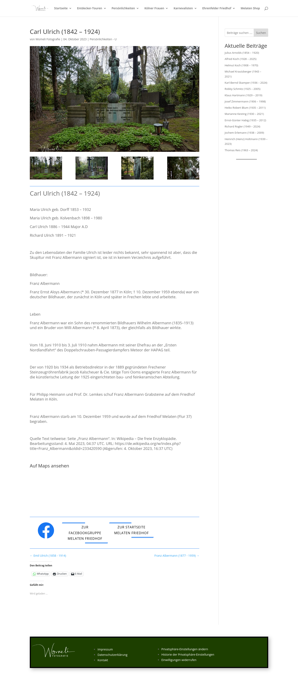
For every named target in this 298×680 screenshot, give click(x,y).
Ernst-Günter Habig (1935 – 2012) (245, 120)
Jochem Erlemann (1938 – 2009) (244, 132)
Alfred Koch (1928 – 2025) (241, 59)
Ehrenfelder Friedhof (216, 8)
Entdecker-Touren (89, 8)
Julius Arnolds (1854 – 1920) (242, 53)
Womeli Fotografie (48, 39)
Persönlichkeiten (123, 8)
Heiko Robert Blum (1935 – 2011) (245, 107)
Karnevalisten (183, 8)
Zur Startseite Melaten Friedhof (131, 530)
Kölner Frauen (154, 8)
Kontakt (102, 660)
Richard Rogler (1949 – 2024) (242, 126)
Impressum (105, 649)
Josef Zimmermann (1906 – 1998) (245, 101)
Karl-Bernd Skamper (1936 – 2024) (246, 82)
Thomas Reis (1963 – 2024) (241, 150)
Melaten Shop (250, 8)
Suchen (261, 33)
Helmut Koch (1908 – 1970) (241, 65)
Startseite (61, 8)
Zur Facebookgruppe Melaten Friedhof (85, 533)
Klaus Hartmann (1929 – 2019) (243, 95)
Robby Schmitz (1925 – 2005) (243, 89)
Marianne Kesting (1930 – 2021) (244, 114)
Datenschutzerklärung (112, 655)
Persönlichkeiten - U (103, 39)
